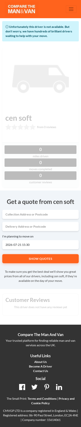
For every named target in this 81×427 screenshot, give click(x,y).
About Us (40, 362)
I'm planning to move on (17, 236)
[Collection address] (40, 214)
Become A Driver (40, 366)
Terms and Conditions (42, 398)
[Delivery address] (40, 226)
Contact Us (40, 371)
